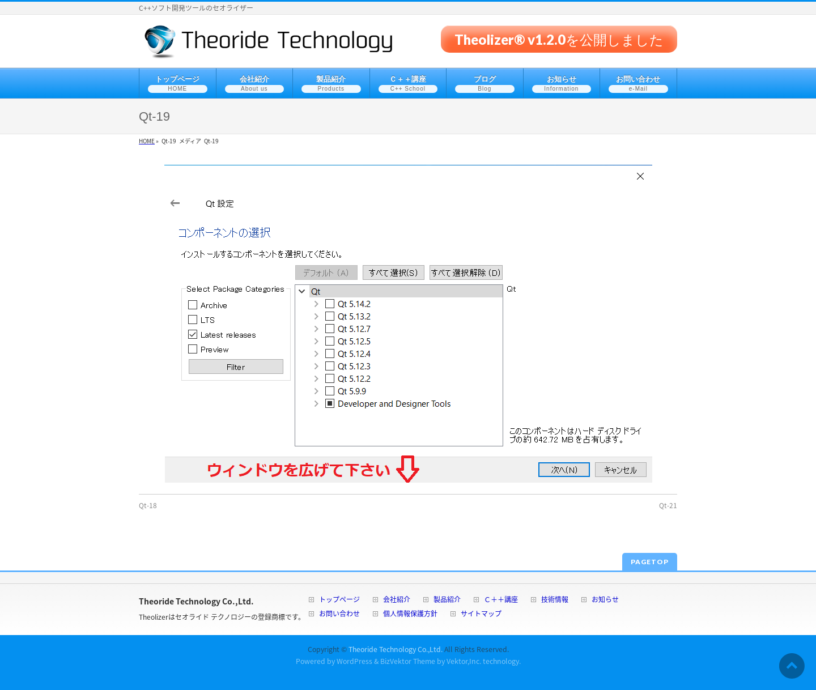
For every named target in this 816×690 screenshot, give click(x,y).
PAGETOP (650, 561)
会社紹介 (396, 600)
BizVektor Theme (407, 661)
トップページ (339, 600)
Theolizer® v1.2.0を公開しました (559, 39)
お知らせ (605, 600)
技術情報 (554, 600)
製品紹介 (447, 600)
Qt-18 (148, 505)
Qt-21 (668, 505)
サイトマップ (481, 614)
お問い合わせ (339, 614)
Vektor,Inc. (464, 661)
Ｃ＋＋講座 (501, 600)
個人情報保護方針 (410, 614)
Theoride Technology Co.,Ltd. (395, 649)
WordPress (354, 661)
